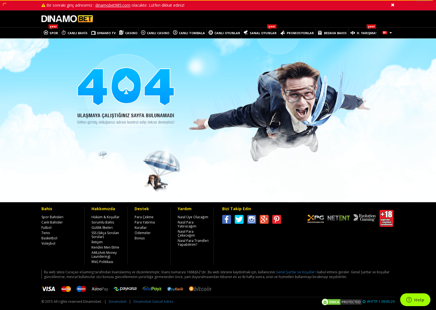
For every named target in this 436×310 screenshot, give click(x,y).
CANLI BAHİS (78, 33)
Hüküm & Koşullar (105, 217)
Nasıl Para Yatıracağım (187, 224)
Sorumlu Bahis (102, 222)
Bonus (140, 238)
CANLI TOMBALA (192, 33)
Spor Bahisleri (52, 217)
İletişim (97, 242)
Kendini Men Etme (105, 247)
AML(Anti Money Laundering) (104, 254)
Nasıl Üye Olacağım (193, 217)
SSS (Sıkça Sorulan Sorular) (105, 234)
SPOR (53, 33)
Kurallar (141, 227)
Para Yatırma (145, 222)
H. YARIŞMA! (366, 33)
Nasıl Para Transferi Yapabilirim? (193, 242)
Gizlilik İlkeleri (102, 227)
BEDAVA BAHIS (335, 33)
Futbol (46, 227)
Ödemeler (143, 232)
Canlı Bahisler (52, 222)
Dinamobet (118, 301)
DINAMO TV (106, 33)
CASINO (131, 33)
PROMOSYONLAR (300, 33)
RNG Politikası (102, 261)
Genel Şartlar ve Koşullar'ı (296, 272)
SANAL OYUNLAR (263, 33)
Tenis (45, 232)
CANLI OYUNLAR (227, 33)
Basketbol (49, 238)
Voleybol (48, 243)
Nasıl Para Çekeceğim (186, 233)
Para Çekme (144, 217)
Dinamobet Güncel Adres (153, 301)
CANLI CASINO (158, 33)
